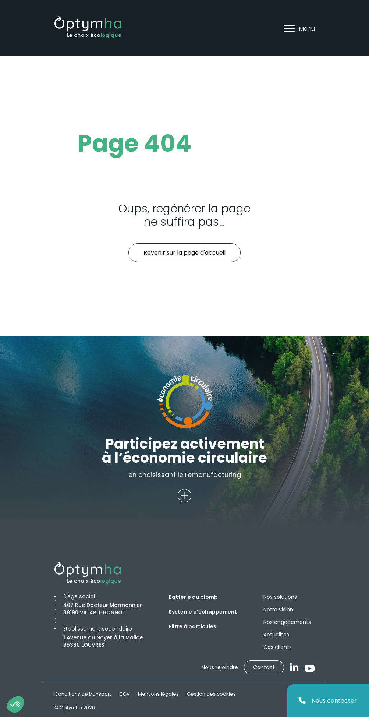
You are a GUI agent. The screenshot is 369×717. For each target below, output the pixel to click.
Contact (264, 667)
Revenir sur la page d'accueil (184, 252)
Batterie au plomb (193, 597)
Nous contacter (327, 700)
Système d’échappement (202, 611)
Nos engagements (287, 622)
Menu (299, 28)
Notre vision (278, 609)
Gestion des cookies (211, 693)
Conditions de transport (82, 693)
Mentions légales (158, 693)
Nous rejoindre (220, 667)
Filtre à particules (192, 626)
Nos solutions (280, 597)
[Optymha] (87, 27)
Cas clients (277, 647)
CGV (124, 693)
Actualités (276, 634)
